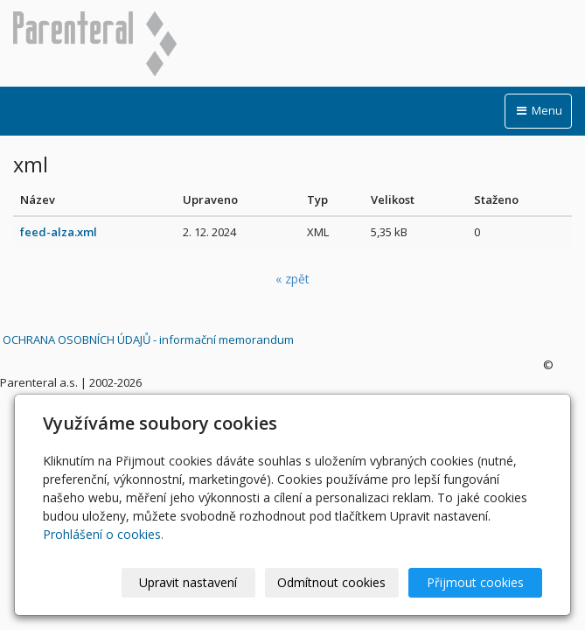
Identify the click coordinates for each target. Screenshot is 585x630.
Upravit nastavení (188, 582)
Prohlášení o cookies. (103, 534)
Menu (538, 110)
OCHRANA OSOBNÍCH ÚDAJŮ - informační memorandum (148, 339)
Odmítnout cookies (331, 582)
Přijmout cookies (475, 582)
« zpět (292, 278)
